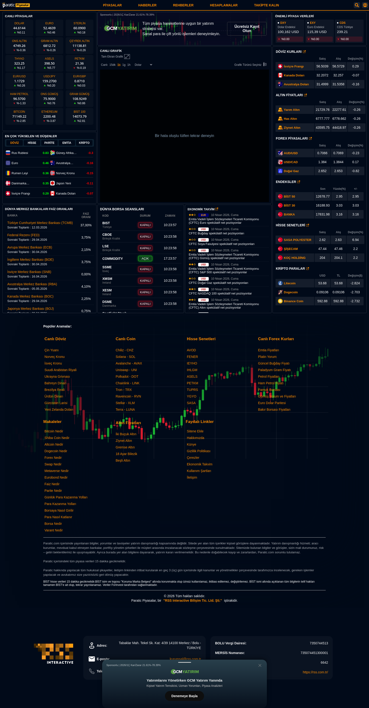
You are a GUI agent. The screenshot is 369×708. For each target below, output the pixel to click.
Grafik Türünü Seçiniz (251, 64)
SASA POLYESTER (297, 240)
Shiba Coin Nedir (56, 438)
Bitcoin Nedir (53, 431)
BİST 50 (286, 196)
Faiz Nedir (52, 484)
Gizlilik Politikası (198, 451)
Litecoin (290, 283)
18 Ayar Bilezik (126, 454)
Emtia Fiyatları (268, 350)
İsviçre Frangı (294, 66)
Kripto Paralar (292, 268)
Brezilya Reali (54, 390)
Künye (191, 444)
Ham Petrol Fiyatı (271, 383)
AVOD (191, 350)
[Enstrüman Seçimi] (143, 64)
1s (118, 64)
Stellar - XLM (125, 403)
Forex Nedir (53, 458)
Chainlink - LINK (128, 383)
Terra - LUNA (125, 409)
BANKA (286, 214)
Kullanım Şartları (199, 471)
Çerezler (193, 458)
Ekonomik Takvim (200, 464)
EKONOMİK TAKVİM (203, 209)
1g (123, 64)
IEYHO (192, 363)
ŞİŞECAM (291, 249)
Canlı (104, 64)
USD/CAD (291, 162)
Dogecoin (291, 292)
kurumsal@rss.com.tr (185, 659)
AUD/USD (291, 153)
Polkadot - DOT (127, 376)
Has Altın (290, 118)
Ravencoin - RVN (128, 396)
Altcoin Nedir (53, 444)
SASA (191, 403)
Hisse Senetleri (292, 225)
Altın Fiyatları (291, 95)
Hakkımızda (195, 438)
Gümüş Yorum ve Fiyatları (277, 396)
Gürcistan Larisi (55, 403)
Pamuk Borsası (269, 390)
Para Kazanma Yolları (60, 504)
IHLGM (192, 370)
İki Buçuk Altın (126, 434)
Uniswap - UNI (126, 370)
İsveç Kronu (53, 363)
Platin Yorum (267, 357)
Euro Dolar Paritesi (272, 403)
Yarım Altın (292, 110)
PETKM (192, 383)
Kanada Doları (294, 75)
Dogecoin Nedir (55, 451)
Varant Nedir (53, 530)
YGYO (191, 396)
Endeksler (288, 182)
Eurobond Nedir (56, 477)
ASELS (192, 376)
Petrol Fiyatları (268, 376)
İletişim (192, 477)
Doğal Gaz (291, 171)
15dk (112, 64)
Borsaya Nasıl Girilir (59, 510)
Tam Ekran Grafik (115, 56)
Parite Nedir (53, 491)
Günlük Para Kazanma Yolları (66, 497)
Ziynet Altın (292, 127)
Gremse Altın (125, 447)
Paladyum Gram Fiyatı (274, 370)
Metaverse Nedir (56, 471)
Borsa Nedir (53, 524)
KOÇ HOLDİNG (294, 258)
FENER (192, 357)
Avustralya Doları (296, 84)
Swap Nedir (52, 464)
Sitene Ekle (195, 431)
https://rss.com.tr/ (315, 672)
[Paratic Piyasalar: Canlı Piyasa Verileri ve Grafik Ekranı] (16, 7)
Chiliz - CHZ (124, 350)
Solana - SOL (126, 357)
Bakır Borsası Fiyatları (274, 409)
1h (128, 64)
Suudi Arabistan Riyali (60, 370)
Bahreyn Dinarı (55, 383)
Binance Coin (293, 301)
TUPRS (192, 390)
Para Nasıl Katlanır (58, 517)
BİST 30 (286, 205)
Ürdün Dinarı (53, 396)
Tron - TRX (124, 390)
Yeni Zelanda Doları (58, 409)
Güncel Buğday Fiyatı (274, 363)
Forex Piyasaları (294, 138)
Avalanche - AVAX (129, 363)
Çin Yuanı (51, 350)
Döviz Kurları (291, 52)
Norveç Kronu (54, 357)
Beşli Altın (123, 460)
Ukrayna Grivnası (57, 376)
